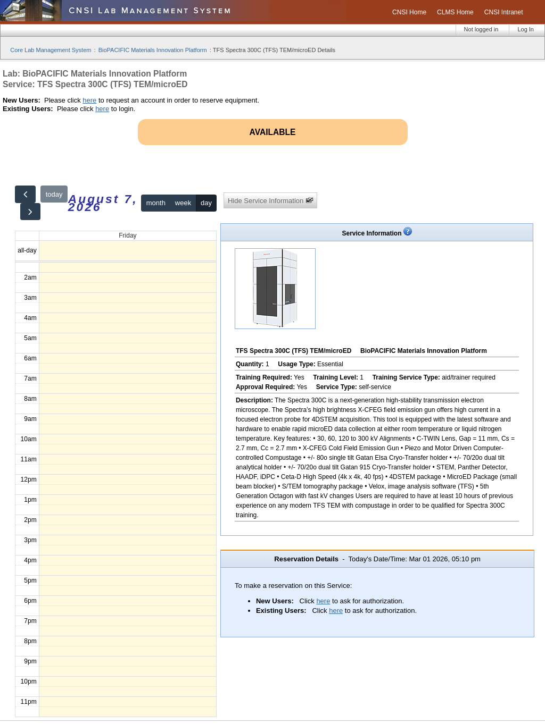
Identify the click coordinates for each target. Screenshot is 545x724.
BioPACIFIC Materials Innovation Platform (152, 50)
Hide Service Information (270, 201)
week (183, 203)
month (156, 203)
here (89, 100)
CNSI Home (409, 12)
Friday (127, 235)
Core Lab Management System (50, 50)
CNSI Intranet (503, 12)
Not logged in (481, 29)
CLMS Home (455, 12)
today (54, 194)
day (206, 203)
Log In (525, 29)
